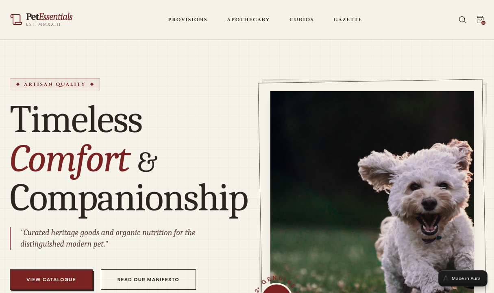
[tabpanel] (247, 146)
